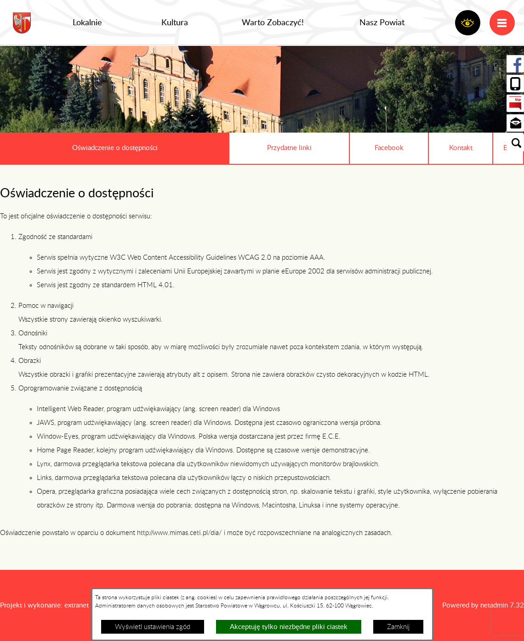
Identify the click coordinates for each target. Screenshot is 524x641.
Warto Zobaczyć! (273, 23)
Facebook (389, 148)
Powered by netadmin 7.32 (483, 605)
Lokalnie (87, 23)
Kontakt (461, 148)
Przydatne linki (289, 148)
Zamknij (398, 627)
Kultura (174, 23)
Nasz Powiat (381, 23)
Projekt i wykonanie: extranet (44, 605)
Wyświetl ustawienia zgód (152, 627)
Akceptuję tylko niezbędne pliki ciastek (288, 627)
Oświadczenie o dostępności (115, 148)
